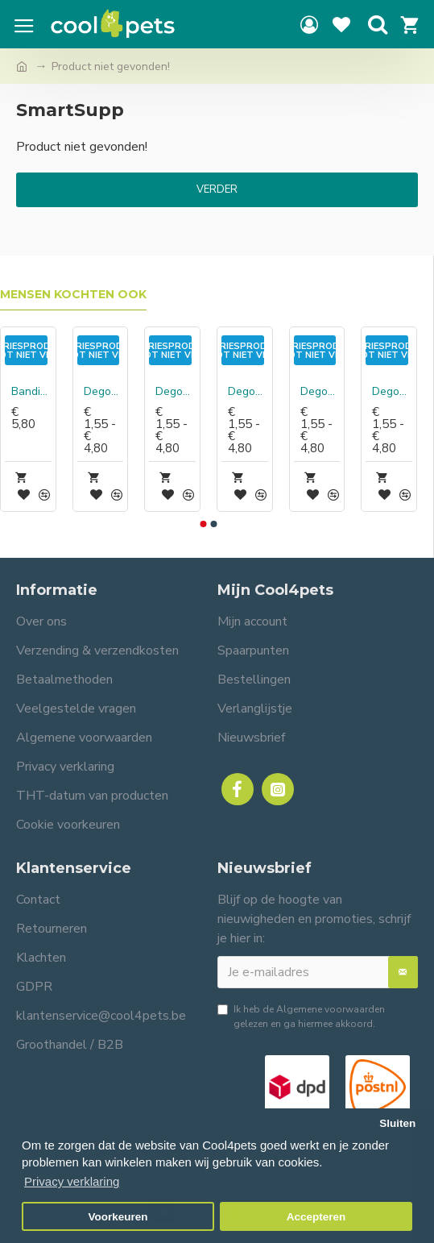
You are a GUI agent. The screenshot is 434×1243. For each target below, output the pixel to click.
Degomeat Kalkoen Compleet (175, 392)
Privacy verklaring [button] (71, 1181)
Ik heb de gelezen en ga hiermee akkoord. (301, 1016)
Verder (217, 189)
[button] (203, 524)
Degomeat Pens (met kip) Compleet (392, 392)
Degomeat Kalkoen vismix (248, 392)
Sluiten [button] (397, 1123)
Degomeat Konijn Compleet (320, 392)
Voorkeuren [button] (118, 1217)
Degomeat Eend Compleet (104, 392)
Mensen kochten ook (73, 294)
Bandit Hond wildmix (31, 392)
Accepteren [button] (316, 1217)
